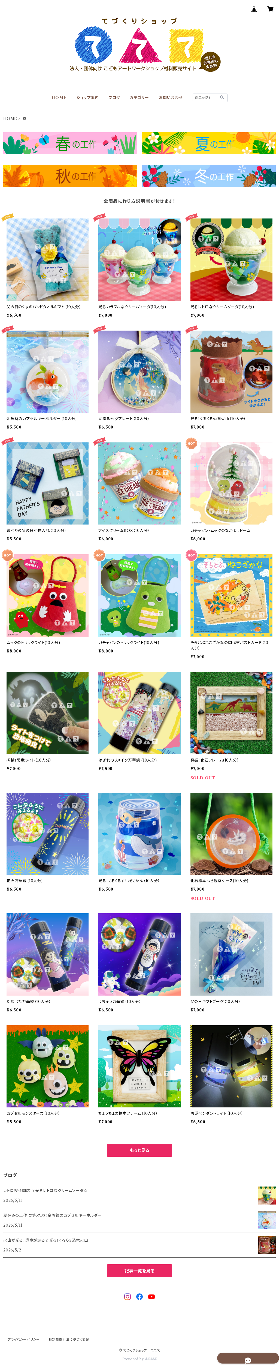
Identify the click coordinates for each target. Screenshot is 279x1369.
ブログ (114, 97)
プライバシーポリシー (24, 1339)
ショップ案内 (88, 97)
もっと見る (139, 1150)
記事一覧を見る (139, 1271)
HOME (58, 97)
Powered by (139, 1359)
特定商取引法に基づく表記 (68, 1339)
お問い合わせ (171, 97)
